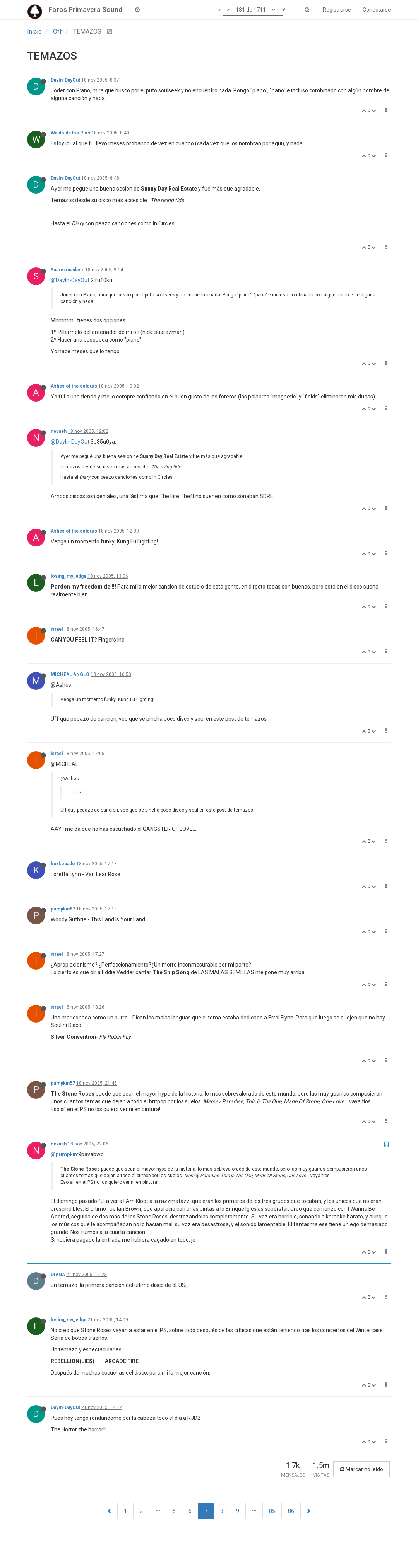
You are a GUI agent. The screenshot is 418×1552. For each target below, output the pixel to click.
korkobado (63, 863)
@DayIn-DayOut (70, 280)
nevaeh (59, 431)
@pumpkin (64, 1154)
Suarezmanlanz (67, 269)
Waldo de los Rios (70, 133)
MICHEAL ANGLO (70, 674)
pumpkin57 (63, 909)
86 (291, 1511)
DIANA (58, 1274)
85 (272, 1511)
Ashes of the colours (74, 386)
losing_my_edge (68, 576)
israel (57, 629)
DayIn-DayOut (65, 80)
